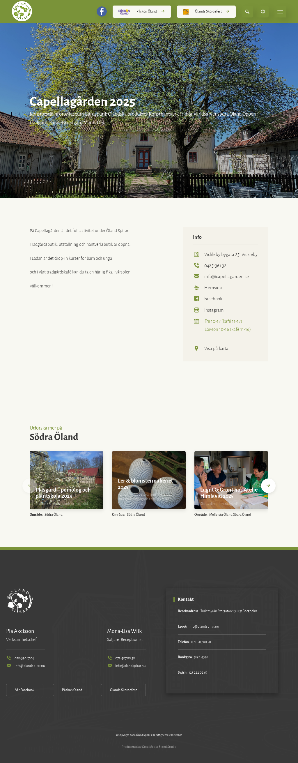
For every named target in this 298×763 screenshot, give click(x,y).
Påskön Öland (141, 12)
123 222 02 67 (198, 672)
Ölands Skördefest (206, 12)
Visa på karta (210, 348)
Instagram (208, 310)
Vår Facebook (24, 690)
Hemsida (207, 287)
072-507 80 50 (121, 658)
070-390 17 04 (20, 658)
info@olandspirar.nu (25, 666)
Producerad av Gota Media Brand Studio (149, 746)
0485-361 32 (209, 265)
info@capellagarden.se (221, 276)
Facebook (207, 298)
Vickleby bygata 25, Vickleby (225, 254)
